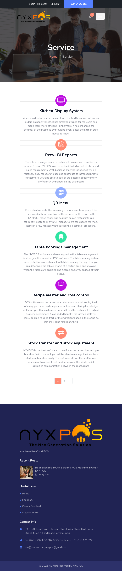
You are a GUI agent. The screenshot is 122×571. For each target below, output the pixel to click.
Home (53, 57)
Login (32, 4)
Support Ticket (30, 512)
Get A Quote (79, 4)
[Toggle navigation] (100, 16)
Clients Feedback (32, 506)
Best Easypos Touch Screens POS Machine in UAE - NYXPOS (66, 469)
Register (42, 4)
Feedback (27, 500)
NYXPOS (78, 566)
